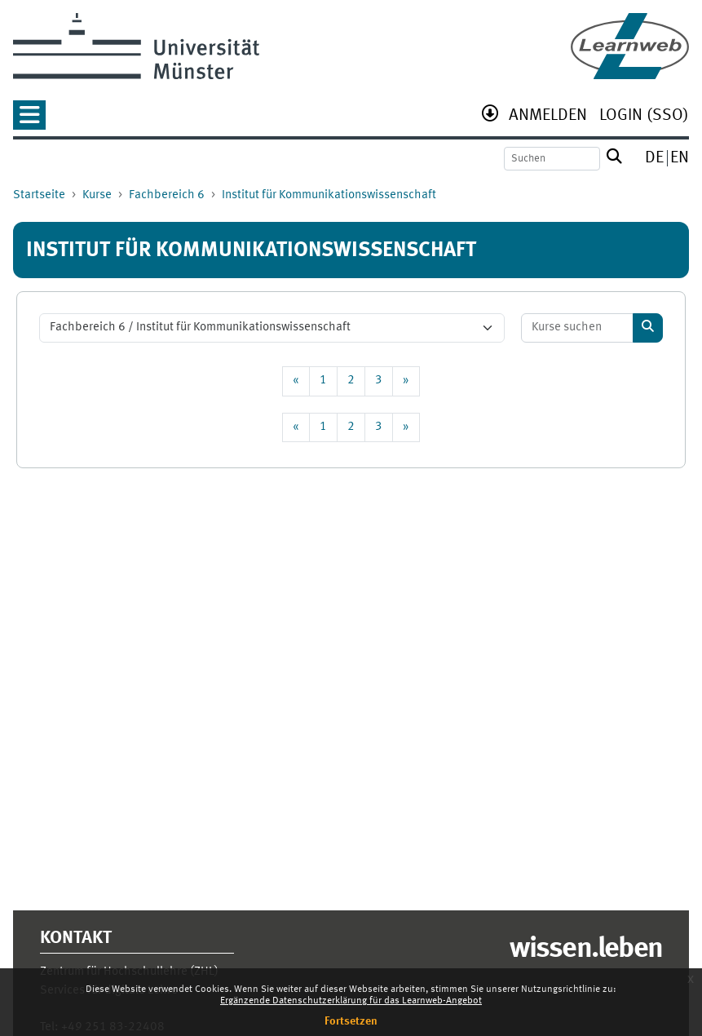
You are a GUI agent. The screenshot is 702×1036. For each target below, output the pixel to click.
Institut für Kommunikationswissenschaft (329, 195)
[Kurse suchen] (578, 328)
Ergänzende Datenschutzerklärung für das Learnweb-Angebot (351, 1001)
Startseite (39, 195)
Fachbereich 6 (167, 195)
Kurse (97, 195)
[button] (29, 120)
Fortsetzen (351, 1021)
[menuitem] (548, 117)
